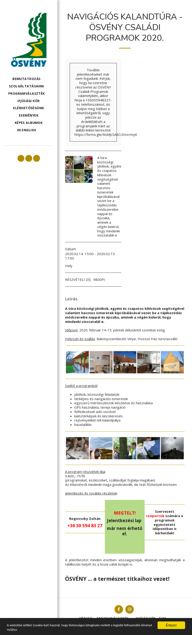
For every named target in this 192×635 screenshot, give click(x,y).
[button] (28, 79)
